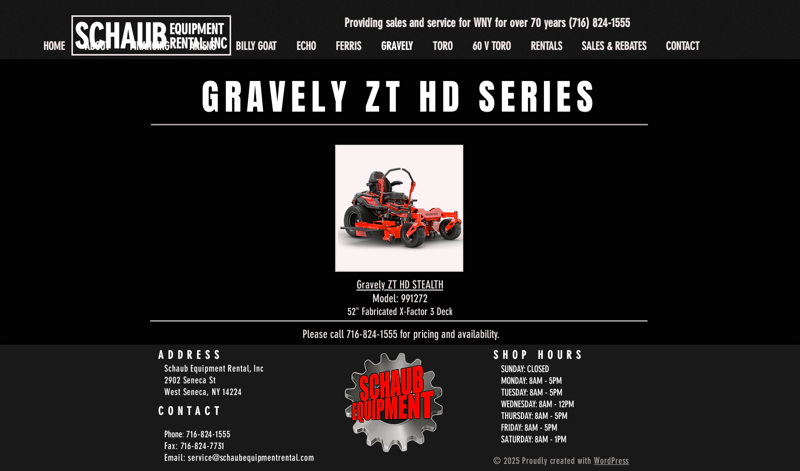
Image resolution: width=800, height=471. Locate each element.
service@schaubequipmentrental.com (251, 457)
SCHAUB (120, 37)
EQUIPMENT (196, 29)
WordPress (611, 460)
